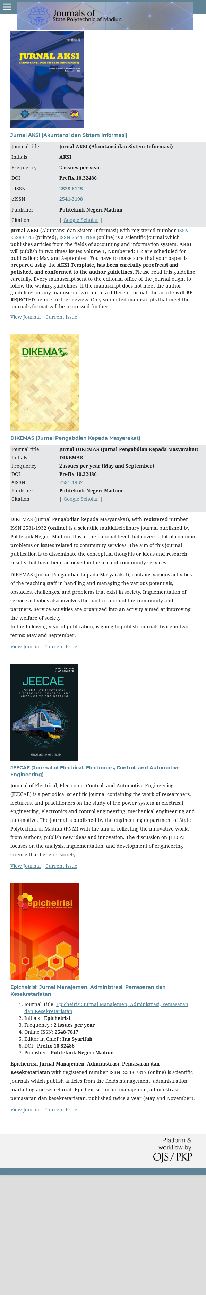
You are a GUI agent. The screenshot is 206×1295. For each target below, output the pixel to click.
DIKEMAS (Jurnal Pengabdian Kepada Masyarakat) (75, 438)
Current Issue (61, 316)
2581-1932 (71, 482)
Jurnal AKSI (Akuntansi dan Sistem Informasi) (68, 135)
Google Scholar (80, 220)
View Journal (25, 316)
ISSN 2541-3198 (77, 237)
